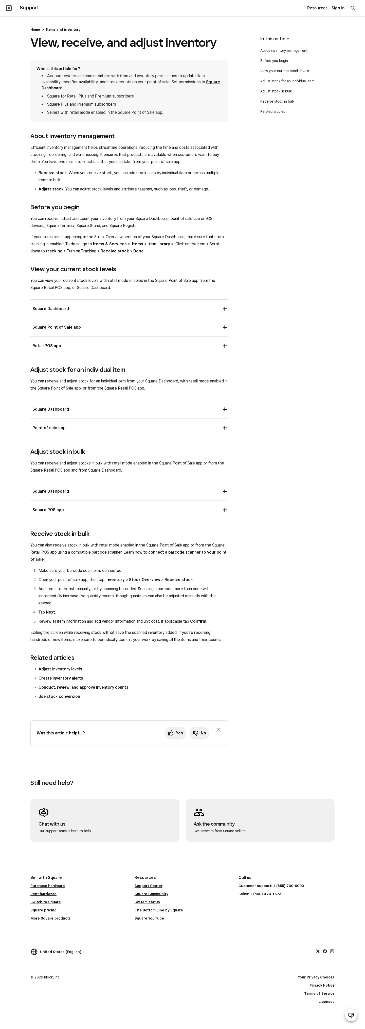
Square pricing (43, 910)
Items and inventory (63, 29)
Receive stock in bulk (277, 101)
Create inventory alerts (61, 678)
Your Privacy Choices (316, 977)
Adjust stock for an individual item (287, 81)
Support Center (148, 886)
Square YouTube (149, 918)
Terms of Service (319, 993)
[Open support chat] (351, 1015)
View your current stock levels (284, 71)
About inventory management (283, 51)
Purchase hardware (47, 886)
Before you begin (274, 61)
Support (29, 8)
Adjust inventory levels (60, 669)
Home (35, 29)
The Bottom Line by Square (159, 910)
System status (147, 902)
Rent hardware (43, 894)
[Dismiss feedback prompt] (218, 730)
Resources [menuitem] (317, 8)
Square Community (151, 894)
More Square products (50, 918)
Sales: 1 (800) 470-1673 (260, 894)
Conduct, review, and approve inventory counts (84, 687)
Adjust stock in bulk (276, 91)
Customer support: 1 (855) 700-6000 (271, 886)
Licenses (327, 1002)
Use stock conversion (59, 696)
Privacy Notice (322, 985)
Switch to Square (45, 902)
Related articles (272, 111)
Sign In (338, 8)
